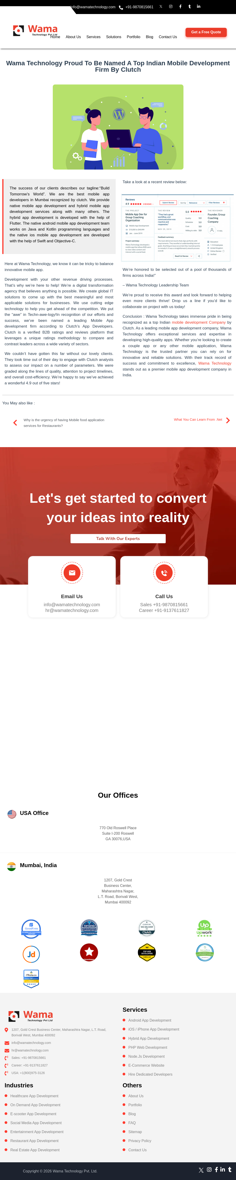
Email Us (72, 596)
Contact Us (168, 37)
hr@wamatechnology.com (71, 610)
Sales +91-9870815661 (164, 604)
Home (55, 37)
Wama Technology (214, 363)
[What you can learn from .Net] (227, 420)
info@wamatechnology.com (93, 7)
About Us (73, 37)
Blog (149, 37)
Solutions (113, 37)
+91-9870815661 (139, 7)
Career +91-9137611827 (164, 610)
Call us (164, 596)
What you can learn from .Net (198, 419)
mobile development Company (199, 322)
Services (93, 37)
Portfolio (133, 37)
